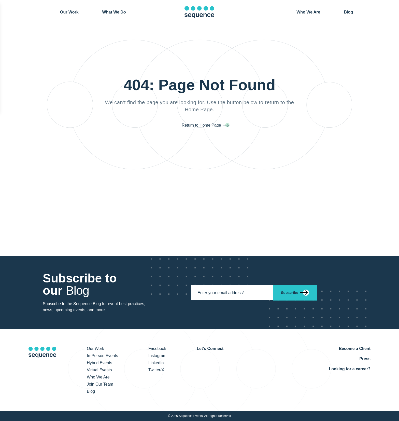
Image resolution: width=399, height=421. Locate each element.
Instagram (157, 356)
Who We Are (308, 12)
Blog (348, 12)
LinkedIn (156, 363)
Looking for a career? (349, 369)
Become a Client (354, 348)
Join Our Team (100, 384)
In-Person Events (102, 356)
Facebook (157, 348)
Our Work (69, 12)
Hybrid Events (99, 363)
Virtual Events (99, 370)
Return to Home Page (202, 125)
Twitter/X (156, 370)
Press (364, 359)
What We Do (114, 12)
